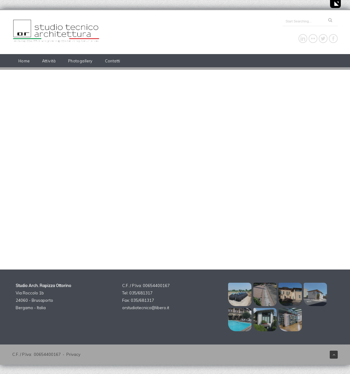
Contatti (112, 60)
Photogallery (80, 60)
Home (24, 60)
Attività (49, 60)
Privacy (73, 354)
